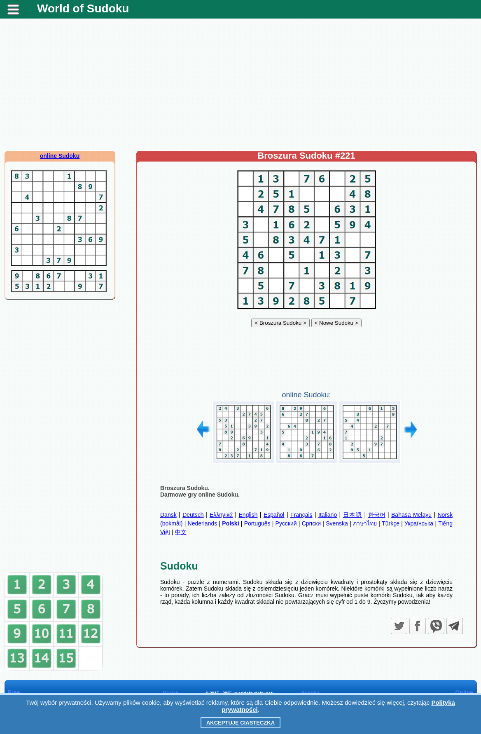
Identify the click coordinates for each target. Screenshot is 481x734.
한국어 (376, 514)
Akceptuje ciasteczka (240, 723)
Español (274, 514)
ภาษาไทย (365, 523)
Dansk (168, 514)
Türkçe (390, 523)
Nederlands (202, 523)
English (248, 514)
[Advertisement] (240, 84)
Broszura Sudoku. (185, 488)
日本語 (352, 514)
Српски (311, 523)
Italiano (327, 514)
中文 (181, 532)
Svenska (337, 523)
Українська (418, 523)
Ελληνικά (221, 514)
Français (301, 514)
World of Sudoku (83, 8)
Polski (230, 523)
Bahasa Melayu (411, 514)
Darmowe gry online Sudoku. (200, 494)
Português (257, 523)
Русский (286, 523)
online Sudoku (59, 155)
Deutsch (192, 514)
